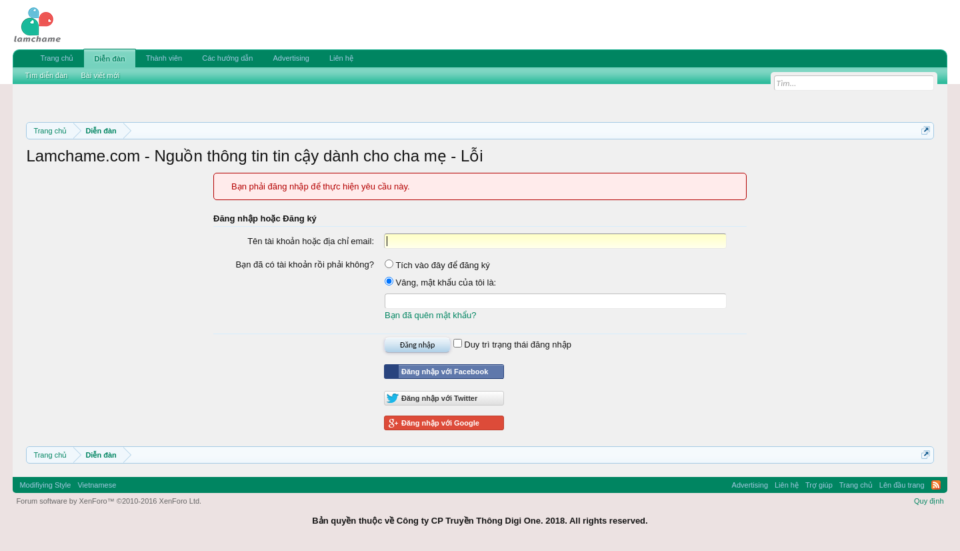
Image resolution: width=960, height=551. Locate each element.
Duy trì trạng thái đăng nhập (512, 345)
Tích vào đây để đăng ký (437, 265)
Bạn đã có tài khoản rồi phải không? (304, 264)
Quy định (929, 501)
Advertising (291, 58)
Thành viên (164, 58)
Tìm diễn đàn (46, 75)
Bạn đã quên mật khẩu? (430, 315)
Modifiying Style (45, 485)
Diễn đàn (109, 59)
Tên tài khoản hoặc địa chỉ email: (310, 241)
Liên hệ (341, 58)
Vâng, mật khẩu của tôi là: (440, 283)
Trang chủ (56, 58)
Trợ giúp (819, 485)
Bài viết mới (100, 75)
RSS (936, 485)
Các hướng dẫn (227, 58)
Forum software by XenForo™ (108, 501)
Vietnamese (96, 485)
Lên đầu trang (902, 485)
